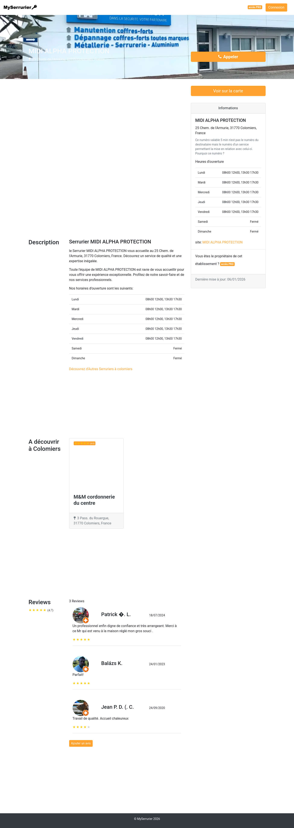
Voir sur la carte (228, 90)
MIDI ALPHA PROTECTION (222, 242)
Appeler (228, 56)
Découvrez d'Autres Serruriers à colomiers (100, 369)
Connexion (276, 7)
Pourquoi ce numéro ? (209, 153)
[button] (40, 192)
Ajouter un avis (81, 743)
